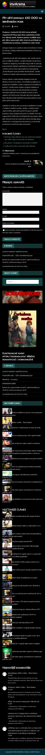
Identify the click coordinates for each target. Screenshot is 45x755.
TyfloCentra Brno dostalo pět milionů (20, 146)
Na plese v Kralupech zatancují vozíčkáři (21, 143)
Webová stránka (8, 223)
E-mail (4, 216)
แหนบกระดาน (13, 713)
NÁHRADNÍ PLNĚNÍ (9, 383)
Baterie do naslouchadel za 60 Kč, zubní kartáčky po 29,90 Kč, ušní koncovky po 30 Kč (21, 261)
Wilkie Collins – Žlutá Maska (27, 673)
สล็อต (10, 701)
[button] (41, 11)
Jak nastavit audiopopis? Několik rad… (26, 701)
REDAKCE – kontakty (10, 379)
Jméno (4, 209)
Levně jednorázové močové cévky (14, 266)
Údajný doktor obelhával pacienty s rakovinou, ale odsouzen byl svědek (24, 715)
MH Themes (36, 752)
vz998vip (11, 728)
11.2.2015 (7, 26)
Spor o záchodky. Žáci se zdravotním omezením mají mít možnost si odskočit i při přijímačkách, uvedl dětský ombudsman (25, 731)
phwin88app (12, 673)
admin (16, 26)
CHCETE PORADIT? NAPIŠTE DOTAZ (14, 252)
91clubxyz (11, 687)
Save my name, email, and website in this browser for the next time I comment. (22, 231)
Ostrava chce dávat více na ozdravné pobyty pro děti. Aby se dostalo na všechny (23, 138)
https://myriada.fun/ (14, 356)
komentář (6, 191)
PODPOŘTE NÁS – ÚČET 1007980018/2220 (17, 255)
